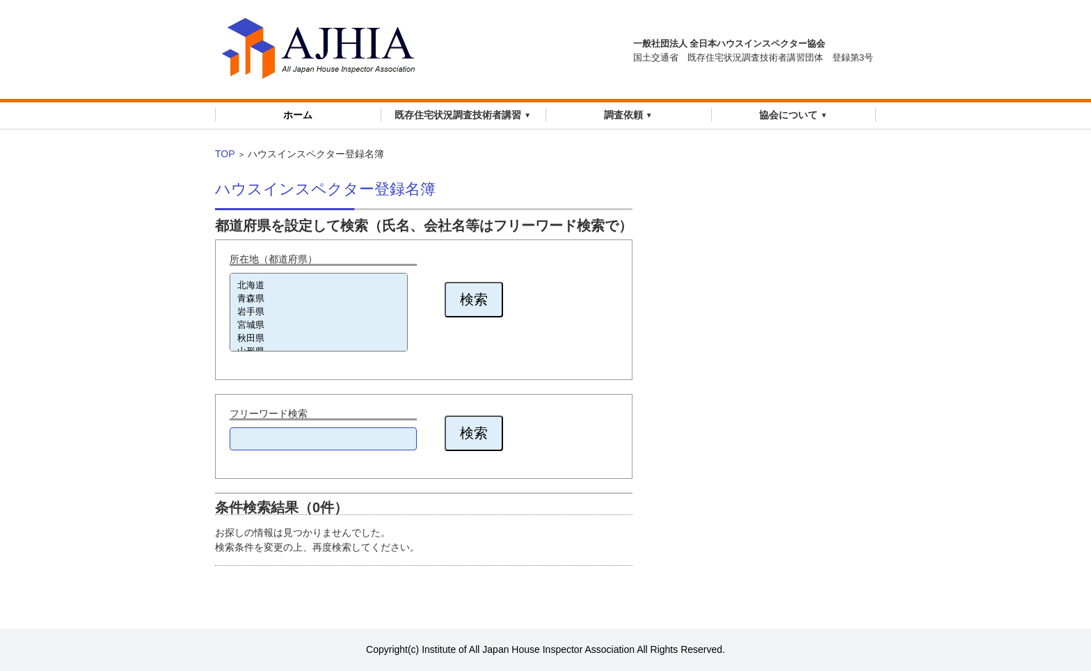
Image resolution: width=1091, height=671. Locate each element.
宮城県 (318, 325)
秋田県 (318, 338)
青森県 (318, 299)
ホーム (297, 114)
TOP (225, 153)
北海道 (318, 285)
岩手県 (318, 312)
